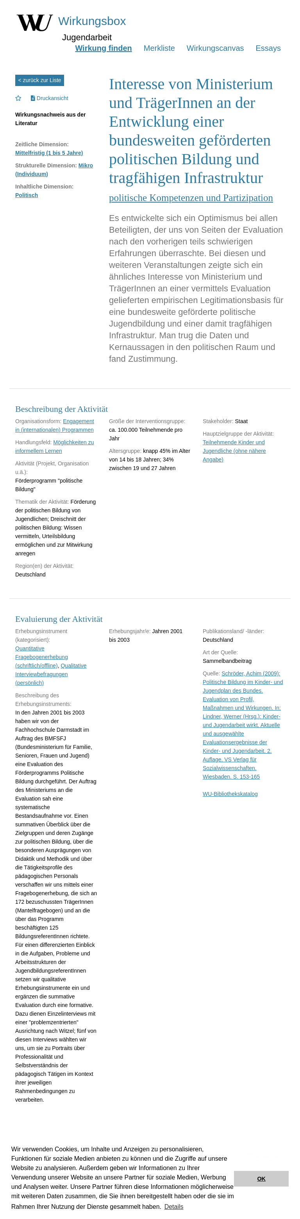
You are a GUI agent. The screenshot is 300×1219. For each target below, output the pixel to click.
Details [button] (174, 1206)
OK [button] (261, 1179)
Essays (268, 48)
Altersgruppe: (125, 451)
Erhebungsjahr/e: (130, 631)
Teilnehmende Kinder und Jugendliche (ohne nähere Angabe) (234, 451)
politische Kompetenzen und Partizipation (191, 197)
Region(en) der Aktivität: (44, 566)
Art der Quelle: (220, 652)
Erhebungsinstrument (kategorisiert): (41, 635)
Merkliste (159, 48)
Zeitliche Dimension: (42, 144)
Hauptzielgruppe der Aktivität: (238, 434)
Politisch (26, 195)
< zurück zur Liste (39, 80)
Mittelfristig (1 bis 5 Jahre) (49, 153)
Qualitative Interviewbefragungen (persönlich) (51, 674)
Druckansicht (49, 98)
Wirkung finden (103, 48)
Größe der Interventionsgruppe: (147, 421)
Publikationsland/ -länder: (233, 631)
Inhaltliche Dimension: (44, 186)
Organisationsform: (38, 421)
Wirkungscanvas (215, 48)
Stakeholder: (218, 421)
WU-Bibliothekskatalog (230, 794)
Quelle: (211, 673)
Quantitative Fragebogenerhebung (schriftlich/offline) (41, 657)
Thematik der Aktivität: (42, 502)
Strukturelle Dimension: (46, 165)
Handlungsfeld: (33, 442)
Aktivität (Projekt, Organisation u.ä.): (52, 467)
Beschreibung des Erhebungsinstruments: (43, 699)
